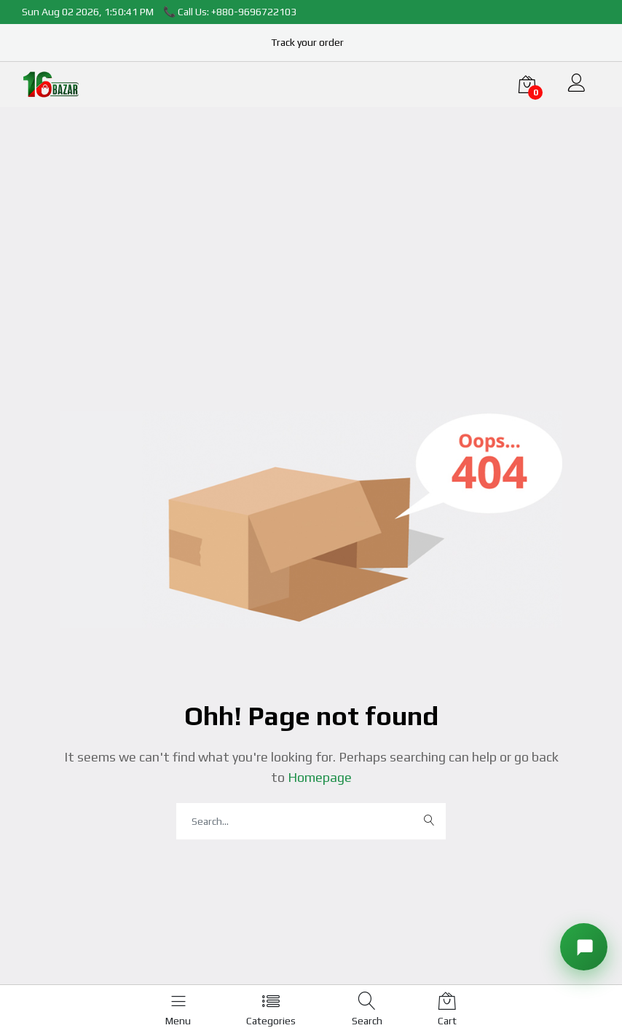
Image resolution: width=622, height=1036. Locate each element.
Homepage (318, 777)
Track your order (307, 42)
